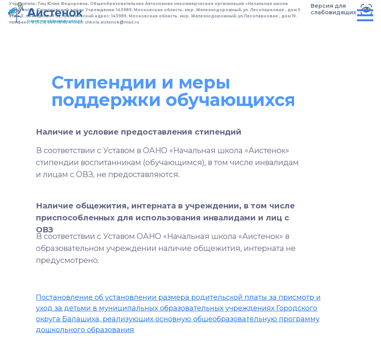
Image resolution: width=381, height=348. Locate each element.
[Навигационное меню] (365, 15)
